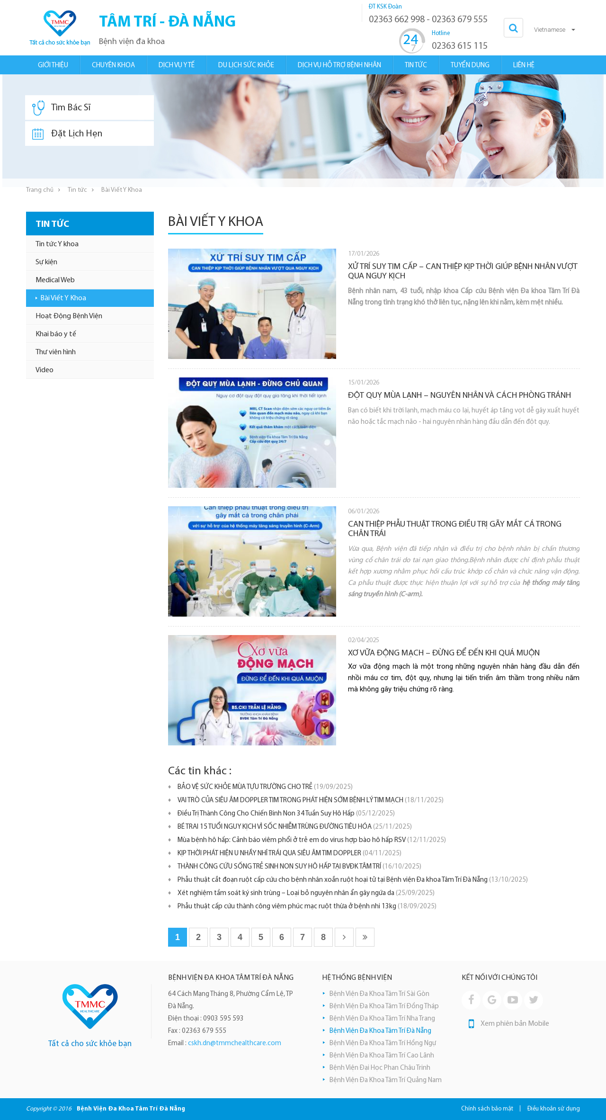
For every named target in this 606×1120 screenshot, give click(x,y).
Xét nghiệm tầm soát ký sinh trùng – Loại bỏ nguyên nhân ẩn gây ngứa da (306, 893)
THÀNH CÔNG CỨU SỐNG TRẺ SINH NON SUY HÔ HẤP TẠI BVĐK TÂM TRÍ (299, 866)
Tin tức (77, 190)
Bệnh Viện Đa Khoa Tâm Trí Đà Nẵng (380, 1031)
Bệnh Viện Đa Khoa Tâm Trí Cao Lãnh (382, 1055)
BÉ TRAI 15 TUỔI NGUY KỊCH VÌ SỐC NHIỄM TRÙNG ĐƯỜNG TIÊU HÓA (295, 827)
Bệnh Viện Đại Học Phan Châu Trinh (380, 1068)
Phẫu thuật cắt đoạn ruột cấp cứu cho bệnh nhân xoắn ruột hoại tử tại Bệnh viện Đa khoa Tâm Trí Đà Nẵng (353, 880)
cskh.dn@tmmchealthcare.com (234, 1043)
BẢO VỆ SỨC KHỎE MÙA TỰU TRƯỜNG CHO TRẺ (265, 787)
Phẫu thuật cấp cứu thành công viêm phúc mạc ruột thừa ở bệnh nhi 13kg (307, 906)
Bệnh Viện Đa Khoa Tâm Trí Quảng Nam (386, 1080)
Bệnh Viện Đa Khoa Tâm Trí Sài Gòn (379, 994)
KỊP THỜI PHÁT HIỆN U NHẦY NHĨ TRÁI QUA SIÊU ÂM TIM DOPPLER (289, 853)
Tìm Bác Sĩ (61, 108)
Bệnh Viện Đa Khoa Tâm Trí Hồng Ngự (383, 1043)
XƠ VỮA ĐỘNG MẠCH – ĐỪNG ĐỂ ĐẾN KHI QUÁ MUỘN (444, 653)
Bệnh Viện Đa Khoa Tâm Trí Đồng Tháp (384, 1006)
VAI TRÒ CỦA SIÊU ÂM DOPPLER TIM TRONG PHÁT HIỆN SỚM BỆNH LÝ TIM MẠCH (311, 800)
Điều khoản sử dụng (553, 1109)
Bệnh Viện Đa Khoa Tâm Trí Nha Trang (382, 1018)
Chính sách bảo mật (487, 1109)
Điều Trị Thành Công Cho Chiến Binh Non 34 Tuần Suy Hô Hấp (286, 813)
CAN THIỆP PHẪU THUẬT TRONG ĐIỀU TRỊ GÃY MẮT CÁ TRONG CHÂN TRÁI (454, 529)
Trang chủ (39, 190)
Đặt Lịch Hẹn (67, 134)
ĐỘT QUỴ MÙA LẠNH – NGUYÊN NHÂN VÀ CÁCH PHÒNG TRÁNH (459, 395)
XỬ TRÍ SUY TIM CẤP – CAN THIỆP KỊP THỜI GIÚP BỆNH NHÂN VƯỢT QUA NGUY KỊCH (463, 271)
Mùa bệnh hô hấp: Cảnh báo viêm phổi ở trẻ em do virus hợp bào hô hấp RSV (312, 840)
